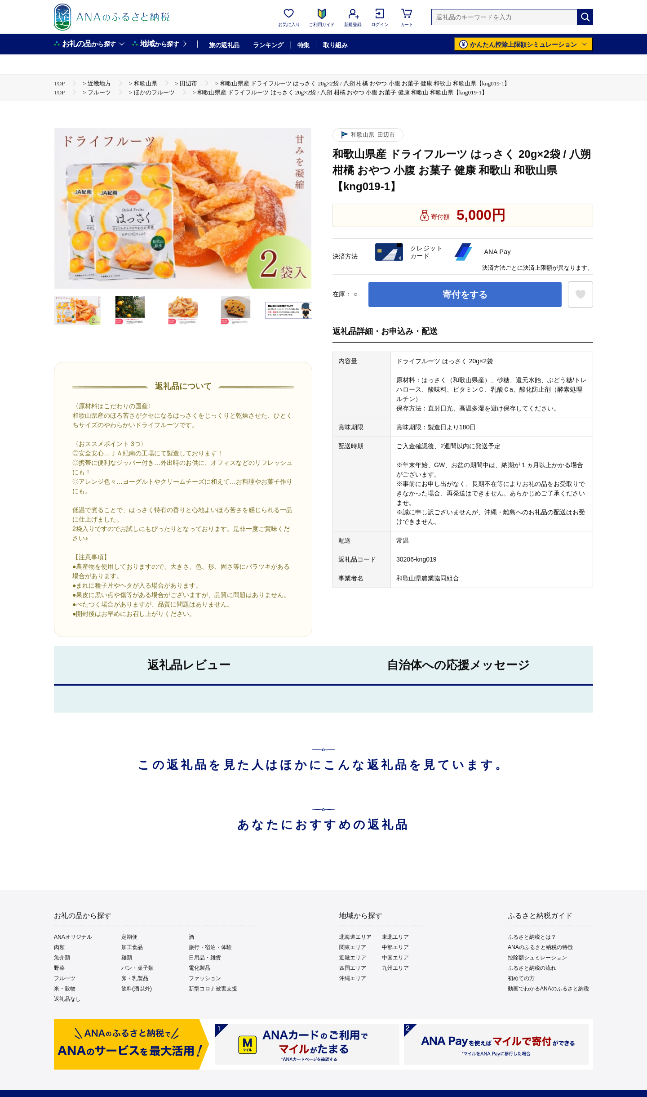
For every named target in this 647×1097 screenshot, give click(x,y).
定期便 (129, 937)
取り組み (335, 45)
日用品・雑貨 (205, 957)
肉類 (59, 947)
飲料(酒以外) (136, 989)
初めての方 (521, 978)
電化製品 (199, 968)
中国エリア (395, 957)
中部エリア (395, 947)
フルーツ (64, 978)
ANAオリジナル (73, 937)
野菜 (59, 968)
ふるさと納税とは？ (532, 937)
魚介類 (62, 957)
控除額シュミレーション (537, 957)
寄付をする (465, 294)
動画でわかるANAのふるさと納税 (548, 989)
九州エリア (395, 968)
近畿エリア (352, 957)
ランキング (268, 45)
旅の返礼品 (224, 45)
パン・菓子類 (137, 968)
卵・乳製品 (134, 978)
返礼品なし (67, 999)
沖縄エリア (352, 978)
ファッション (205, 978)
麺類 (126, 957)
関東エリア (352, 947)
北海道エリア (355, 937)
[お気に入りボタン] (580, 294)
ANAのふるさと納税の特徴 (540, 947)
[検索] (585, 17)
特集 (303, 45)
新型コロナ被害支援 (213, 989)
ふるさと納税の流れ (532, 968)
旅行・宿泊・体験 (210, 947)
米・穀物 (64, 989)
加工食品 (132, 947)
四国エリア (352, 968)
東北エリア (395, 937)
